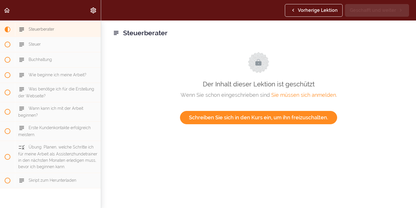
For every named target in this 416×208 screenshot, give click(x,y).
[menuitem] (93, 10)
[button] (7, 10)
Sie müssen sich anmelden (303, 95)
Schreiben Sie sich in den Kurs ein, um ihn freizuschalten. (258, 117)
